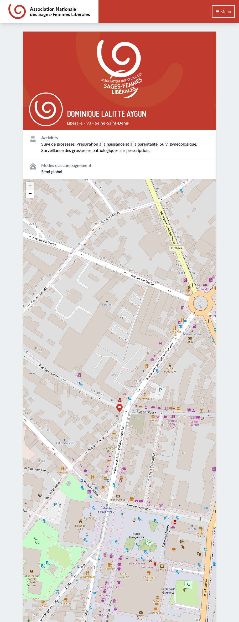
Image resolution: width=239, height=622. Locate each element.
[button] (119, 408)
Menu (223, 11)
